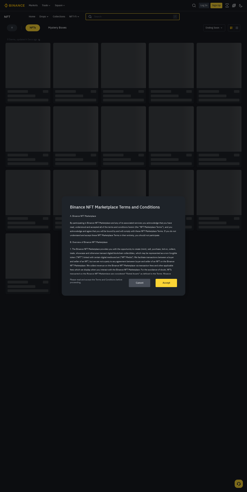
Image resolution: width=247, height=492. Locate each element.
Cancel (139, 283)
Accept (166, 283)
